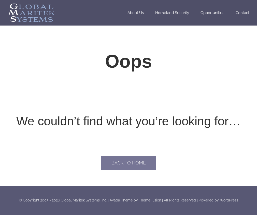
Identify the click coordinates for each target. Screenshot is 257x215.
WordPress (229, 200)
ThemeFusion (150, 200)
